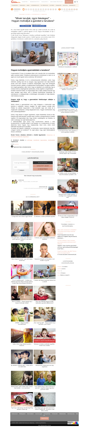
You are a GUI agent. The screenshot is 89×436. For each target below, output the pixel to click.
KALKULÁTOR (45, 1)
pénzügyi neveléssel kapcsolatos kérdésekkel (41, 140)
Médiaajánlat (22, 413)
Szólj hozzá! (25, 25)
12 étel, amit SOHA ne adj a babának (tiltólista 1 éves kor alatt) (67, 89)
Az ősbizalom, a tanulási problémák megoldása (44, 217)
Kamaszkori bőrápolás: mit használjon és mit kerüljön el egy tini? (45, 259)
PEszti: (59, 270)
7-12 (74, 9)
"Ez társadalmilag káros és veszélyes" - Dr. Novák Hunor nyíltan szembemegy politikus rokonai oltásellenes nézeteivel (68, 110)
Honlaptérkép (47, 413)
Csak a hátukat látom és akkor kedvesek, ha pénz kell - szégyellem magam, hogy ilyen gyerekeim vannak (45, 388)
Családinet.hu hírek (24, 14)
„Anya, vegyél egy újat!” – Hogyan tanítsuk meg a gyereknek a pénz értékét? (45, 323)
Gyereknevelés (36, 14)
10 (50, 9)
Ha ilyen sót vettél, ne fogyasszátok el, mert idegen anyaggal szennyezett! (68, 216)
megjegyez (21, 170)
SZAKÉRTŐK (24, 1)
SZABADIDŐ (58, 5)
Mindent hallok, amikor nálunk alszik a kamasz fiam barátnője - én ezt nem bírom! (22, 387)
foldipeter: (62, 266)
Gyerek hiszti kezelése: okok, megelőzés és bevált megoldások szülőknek (67, 131)
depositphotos (16, 144)
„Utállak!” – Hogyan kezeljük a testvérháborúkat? (28, 181)
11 (53, 9)
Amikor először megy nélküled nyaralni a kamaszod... (22, 345)
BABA (28, 5)
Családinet (28, 24)
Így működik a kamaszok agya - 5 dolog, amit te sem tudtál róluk (22, 366)
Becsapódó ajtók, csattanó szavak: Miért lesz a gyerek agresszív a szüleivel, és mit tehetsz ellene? (22, 239)
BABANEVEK (72, 5)
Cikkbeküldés (62, 413)
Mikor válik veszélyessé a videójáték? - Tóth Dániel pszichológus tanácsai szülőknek (67, 231)
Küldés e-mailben (39, 25)
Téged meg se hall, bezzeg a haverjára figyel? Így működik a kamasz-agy (22, 408)
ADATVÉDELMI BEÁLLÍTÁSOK (44, 425)
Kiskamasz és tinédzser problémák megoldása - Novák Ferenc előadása (44, 345)
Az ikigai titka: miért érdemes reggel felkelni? (22, 217)
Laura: (63, 275)
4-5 (69, 9)
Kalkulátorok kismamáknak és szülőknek (67, 67)
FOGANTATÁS (15, 5)
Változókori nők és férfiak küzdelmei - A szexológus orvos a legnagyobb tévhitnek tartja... (68, 196)
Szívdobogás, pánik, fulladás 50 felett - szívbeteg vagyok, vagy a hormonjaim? (68, 152)
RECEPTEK (65, 5)
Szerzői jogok (38, 413)
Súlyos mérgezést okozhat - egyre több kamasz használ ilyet (22, 259)
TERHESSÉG (22, 5)
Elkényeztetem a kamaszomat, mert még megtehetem (45, 366)
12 (55, 9)
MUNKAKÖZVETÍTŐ (34, 1)
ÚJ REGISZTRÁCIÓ (43, 169)
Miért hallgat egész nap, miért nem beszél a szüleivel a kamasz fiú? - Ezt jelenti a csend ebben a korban (44, 409)
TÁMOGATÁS (69, 1)
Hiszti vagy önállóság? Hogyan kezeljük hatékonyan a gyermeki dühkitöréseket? (44, 302)
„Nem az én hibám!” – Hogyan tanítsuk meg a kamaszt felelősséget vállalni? (22, 302)
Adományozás (70, 413)
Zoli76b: (61, 268)
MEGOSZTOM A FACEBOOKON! (21, 146)
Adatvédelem (30, 413)
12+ (76, 9)
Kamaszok (44, 14)
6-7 (72, 9)
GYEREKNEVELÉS (35, 5)
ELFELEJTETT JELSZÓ (43, 165)
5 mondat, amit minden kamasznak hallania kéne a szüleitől (35, 188)
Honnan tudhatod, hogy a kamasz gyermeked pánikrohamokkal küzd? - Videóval (67, 242)
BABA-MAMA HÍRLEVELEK (56, 1)
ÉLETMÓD (52, 5)
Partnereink (55, 413)
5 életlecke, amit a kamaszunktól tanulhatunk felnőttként (44, 238)
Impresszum (15, 413)
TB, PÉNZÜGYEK (44, 5)
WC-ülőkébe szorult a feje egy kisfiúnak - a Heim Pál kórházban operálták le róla (68, 174)
